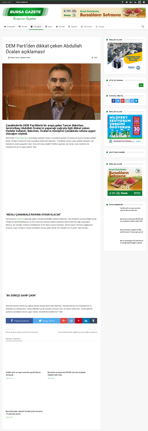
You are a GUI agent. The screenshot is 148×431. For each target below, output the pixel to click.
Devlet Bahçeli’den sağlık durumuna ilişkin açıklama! (76, 330)
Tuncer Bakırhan (21, 138)
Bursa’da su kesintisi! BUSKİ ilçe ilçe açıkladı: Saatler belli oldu (50, 368)
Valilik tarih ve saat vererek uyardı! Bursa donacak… (17, 368)
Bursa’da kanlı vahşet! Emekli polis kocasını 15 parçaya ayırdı (81, 368)
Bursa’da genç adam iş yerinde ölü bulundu (27, 330)
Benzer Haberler (13, 339)
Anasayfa (8, 41)
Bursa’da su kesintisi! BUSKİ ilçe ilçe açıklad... (46, 2)
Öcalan (19, 219)
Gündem (16, 41)
